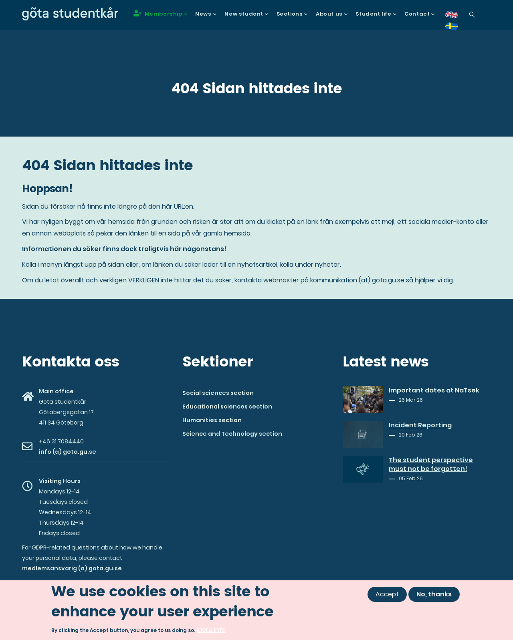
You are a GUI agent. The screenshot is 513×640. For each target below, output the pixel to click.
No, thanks (434, 595)
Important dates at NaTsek (434, 390)
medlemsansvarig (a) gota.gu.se (72, 568)
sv (456, 29)
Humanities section (212, 420)
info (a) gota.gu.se (67, 452)
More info (211, 631)
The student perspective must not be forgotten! (431, 464)
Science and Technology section (232, 434)
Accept (387, 595)
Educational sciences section (227, 407)
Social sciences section (218, 393)
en (456, 17)
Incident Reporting (420, 425)
